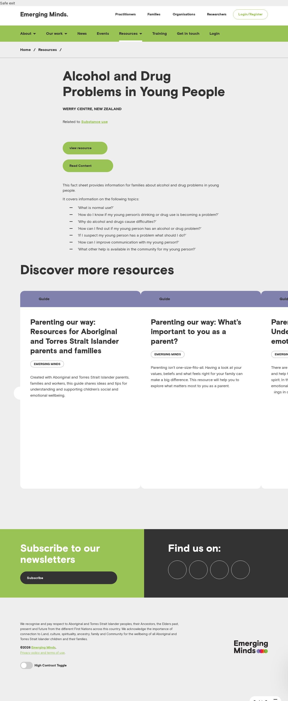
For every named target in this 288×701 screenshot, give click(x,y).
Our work (56, 33)
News (82, 33)
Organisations (184, 14)
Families (153, 14)
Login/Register (250, 14)
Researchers (216, 14)
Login (215, 33)
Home (25, 49)
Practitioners (125, 14)
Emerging (44, 14)
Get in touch (188, 33)
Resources (130, 33)
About (28, 33)
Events (103, 33)
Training (159, 33)
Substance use (94, 121)
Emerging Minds (43, 647)
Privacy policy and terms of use (42, 652)
